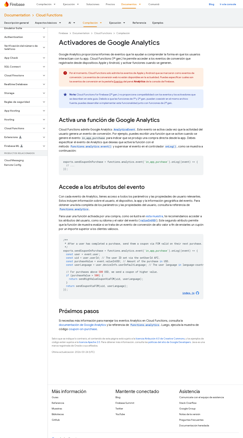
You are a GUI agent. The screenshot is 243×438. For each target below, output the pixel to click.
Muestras (57, 408)
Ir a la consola (228, 4)
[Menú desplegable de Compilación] (55, 4)
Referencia (139, 22)
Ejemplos (157, 22)
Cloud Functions (49, 15)
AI (70, 22)
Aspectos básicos (46, 22)
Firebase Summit (124, 402)
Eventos (118, 81)
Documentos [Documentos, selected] (129, 4)
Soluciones (92, 4)
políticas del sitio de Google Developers (169, 342)
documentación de (82, 325)
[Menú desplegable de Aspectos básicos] (61, 23)
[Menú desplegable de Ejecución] (79, 4)
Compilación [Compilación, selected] (90, 22)
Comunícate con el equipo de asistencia (201, 397)
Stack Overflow (188, 402)
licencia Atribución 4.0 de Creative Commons (160, 338)
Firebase (63, 33)
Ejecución (69, 4)
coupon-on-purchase (83, 329)
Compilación (43, 4)
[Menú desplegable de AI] (75, 23)
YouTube (120, 414)
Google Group (187, 408)
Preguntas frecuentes (191, 419)
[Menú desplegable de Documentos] (141, 4)
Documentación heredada (194, 425)
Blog (211, 4)
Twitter (119, 408)
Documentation (17, 15)
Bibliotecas (58, 414)
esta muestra (154, 216)
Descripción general (16, 22)
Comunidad (155, 4)
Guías (55, 397)
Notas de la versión (189, 414)
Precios (110, 4)
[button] (21, 28)
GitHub (56, 419)
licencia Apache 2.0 (89, 342)
